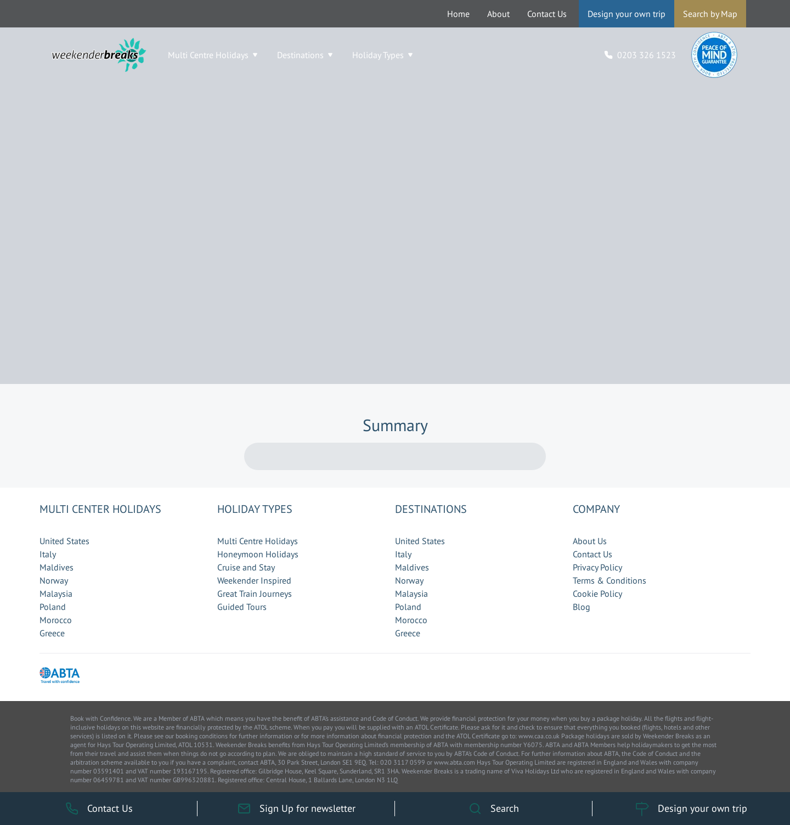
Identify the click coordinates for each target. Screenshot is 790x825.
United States (64, 540)
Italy (48, 554)
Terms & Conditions (609, 580)
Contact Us (547, 13)
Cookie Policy (597, 593)
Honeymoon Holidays (257, 554)
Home (458, 13)
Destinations (304, 54)
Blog (581, 606)
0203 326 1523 (646, 54)
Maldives (57, 567)
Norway (54, 580)
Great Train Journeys (254, 593)
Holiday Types (382, 54)
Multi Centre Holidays (212, 54)
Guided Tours (242, 606)
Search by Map (710, 13)
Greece (52, 633)
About (498, 13)
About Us (590, 540)
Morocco (56, 619)
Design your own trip (626, 13)
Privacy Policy (597, 567)
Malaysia (56, 593)
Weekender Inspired (254, 580)
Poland (53, 606)
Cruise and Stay (246, 567)
